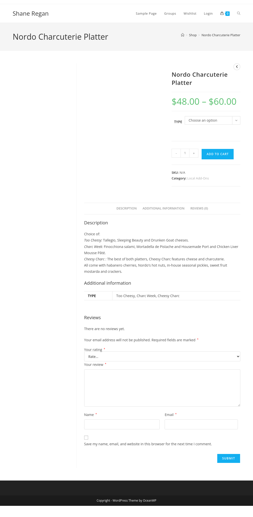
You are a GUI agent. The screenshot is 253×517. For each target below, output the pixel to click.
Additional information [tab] (163, 208)
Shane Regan (31, 13)
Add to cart (218, 154)
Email (171, 414)
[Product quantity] (185, 153)
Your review (95, 364)
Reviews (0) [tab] (199, 208)
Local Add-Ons (198, 178)
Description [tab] (126, 208)
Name (90, 414)
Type (178, 121)
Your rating (94, 349)
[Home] (182, 35)
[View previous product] (236, 66)
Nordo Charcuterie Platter (221, 35)
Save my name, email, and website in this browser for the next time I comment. (148, 444)
